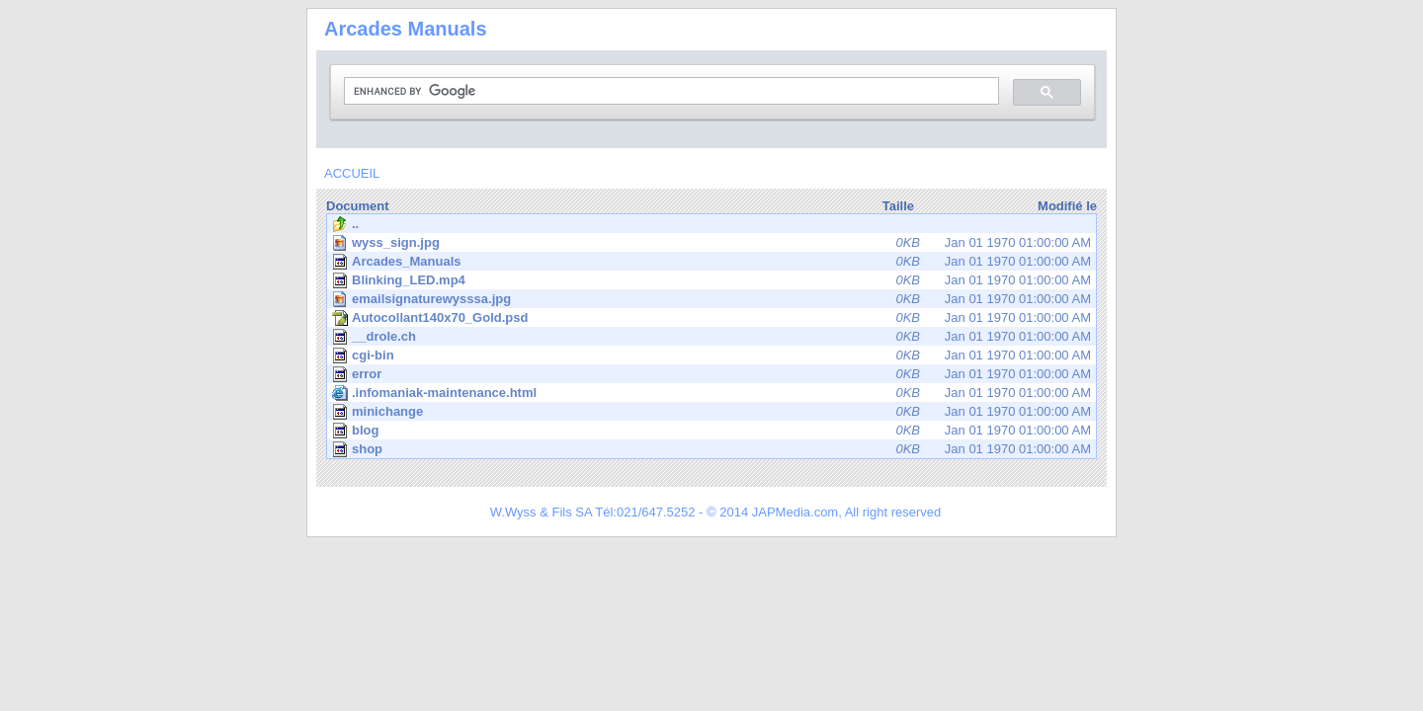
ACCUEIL (351, 173)
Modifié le (1067, 205)
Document (357, 205)
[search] (669, 91)
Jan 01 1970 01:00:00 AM (713, 242)
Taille (898, 205)
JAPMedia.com (795, 512)
